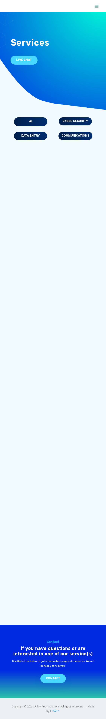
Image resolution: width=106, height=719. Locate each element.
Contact (53, 678)
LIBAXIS (55, 711)
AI (30, 122)
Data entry (30, 136)
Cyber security (75, 121)
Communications (75, 136)
